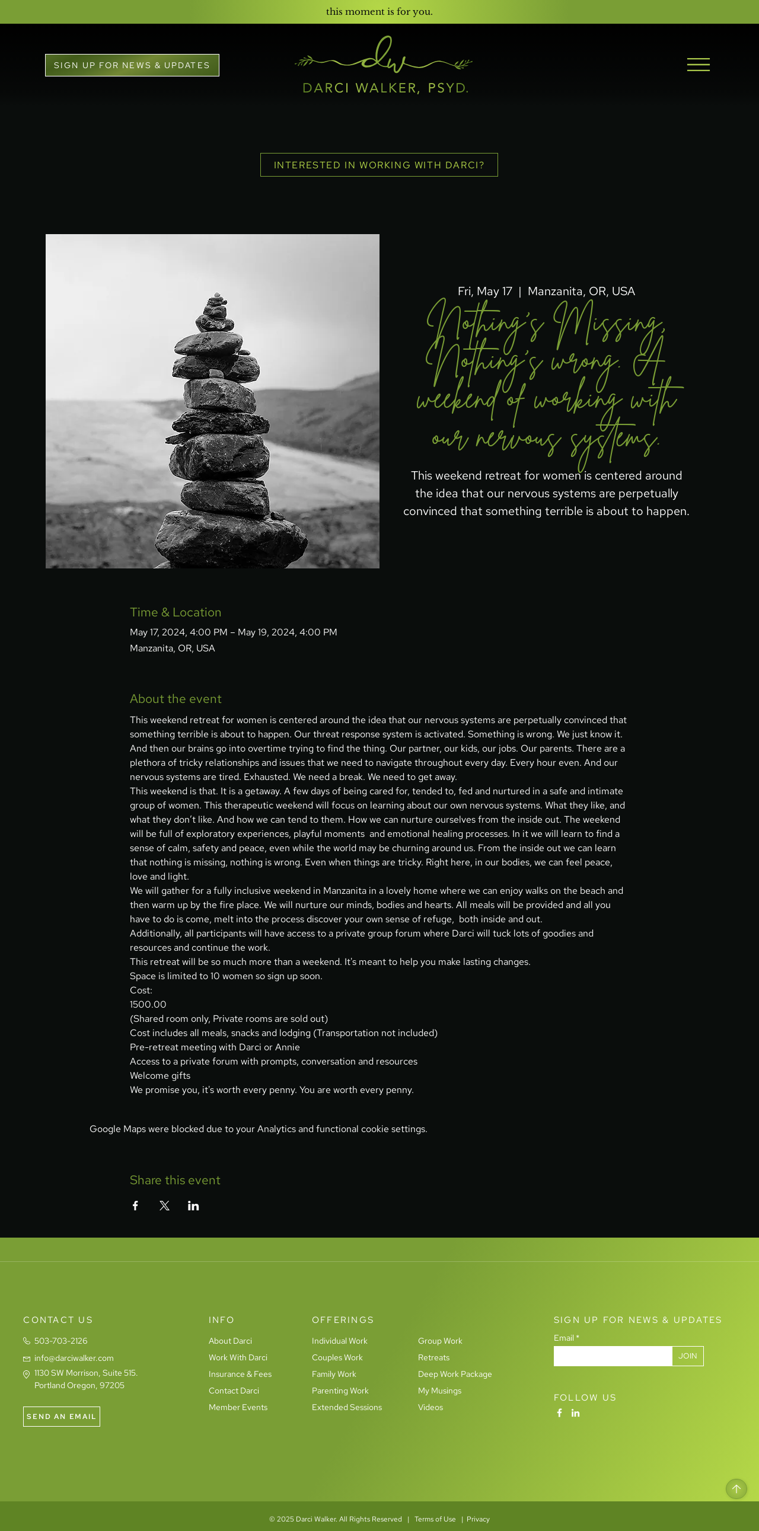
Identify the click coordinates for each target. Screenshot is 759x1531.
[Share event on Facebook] (135, 1205)
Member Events (238, 1407)
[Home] (736, 1489)
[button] (132, 65)
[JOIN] (688, 1356)
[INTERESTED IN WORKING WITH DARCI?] (379, 165)
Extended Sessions (347, 1407)
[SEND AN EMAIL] (61, 1417)
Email (564, 1338)
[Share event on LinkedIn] (193, 1205)
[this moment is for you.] (379, 11)
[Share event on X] (164, 1205)
